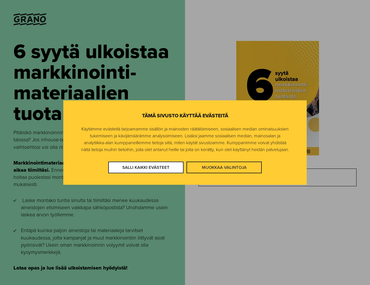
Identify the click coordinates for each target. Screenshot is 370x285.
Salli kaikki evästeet (146, 167)
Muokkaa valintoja (224, 167)
